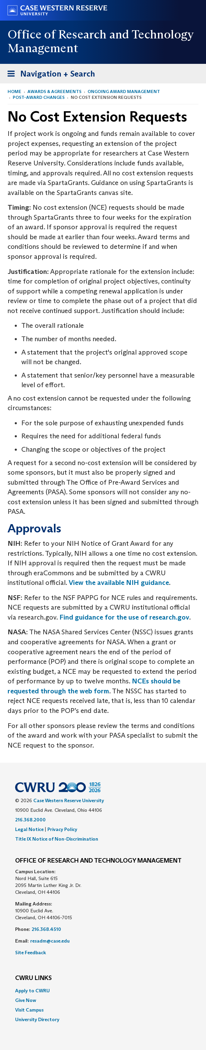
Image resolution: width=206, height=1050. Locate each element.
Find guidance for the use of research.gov (124, 617)
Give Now (25, 1000)
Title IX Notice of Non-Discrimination (56, 839)
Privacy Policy (62, 829)
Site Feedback (30, 952)
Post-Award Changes (39, 97)
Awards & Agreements (54, 91)
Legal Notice (29, 829)
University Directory (37, 1019)
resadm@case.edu (50, 941)
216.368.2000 (30, 820)
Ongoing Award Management (124, 91)
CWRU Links (33, 978)
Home (14, 91)
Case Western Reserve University (68, 800)
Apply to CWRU (32, 991)
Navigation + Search (49, 75)
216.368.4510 (46, 929)
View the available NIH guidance (119, 582)
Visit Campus (29, 1010)
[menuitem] (103, 990)
